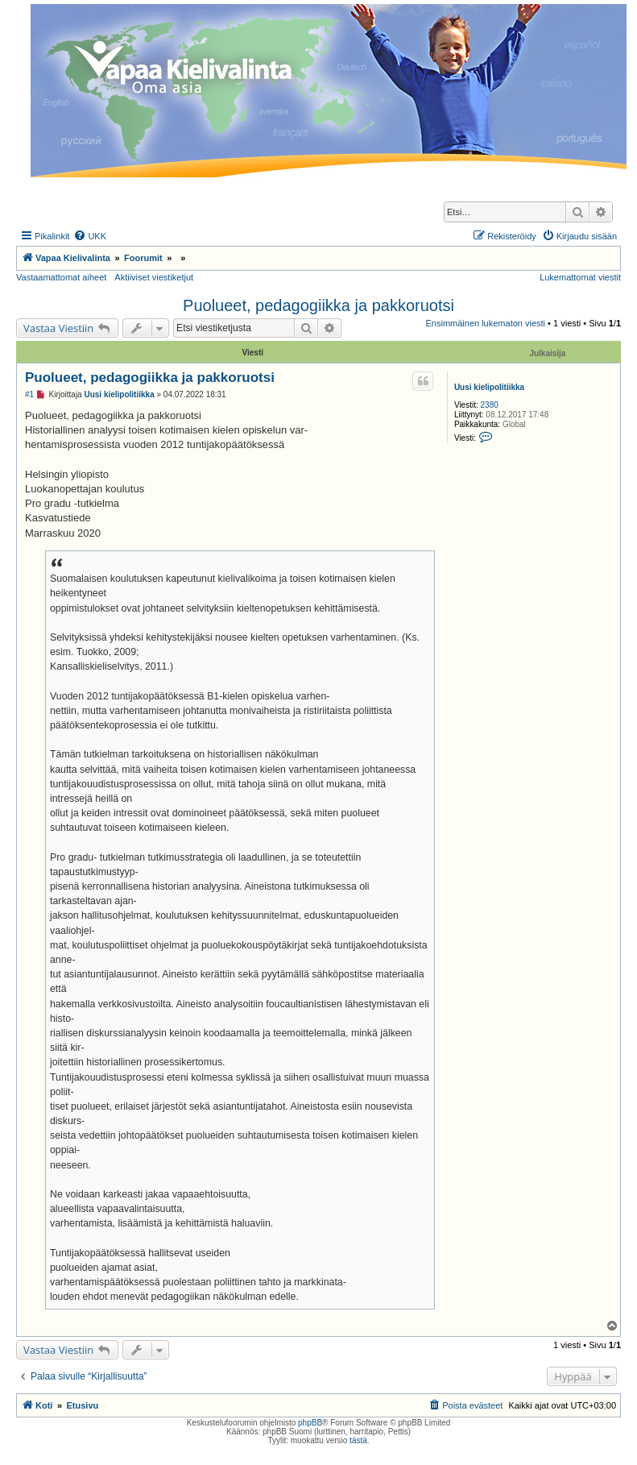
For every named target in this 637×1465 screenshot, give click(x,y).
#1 (29, 394)
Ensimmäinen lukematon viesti (485, 323)
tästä (358, 1440)
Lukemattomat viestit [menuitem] (580, 277)
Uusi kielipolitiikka (489, 387)
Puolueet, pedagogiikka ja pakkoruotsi (318, 305)
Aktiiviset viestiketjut (153, 277)
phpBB (310, 1422)
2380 (489, 404)
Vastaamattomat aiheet (61, 277)
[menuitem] (89, 236)
